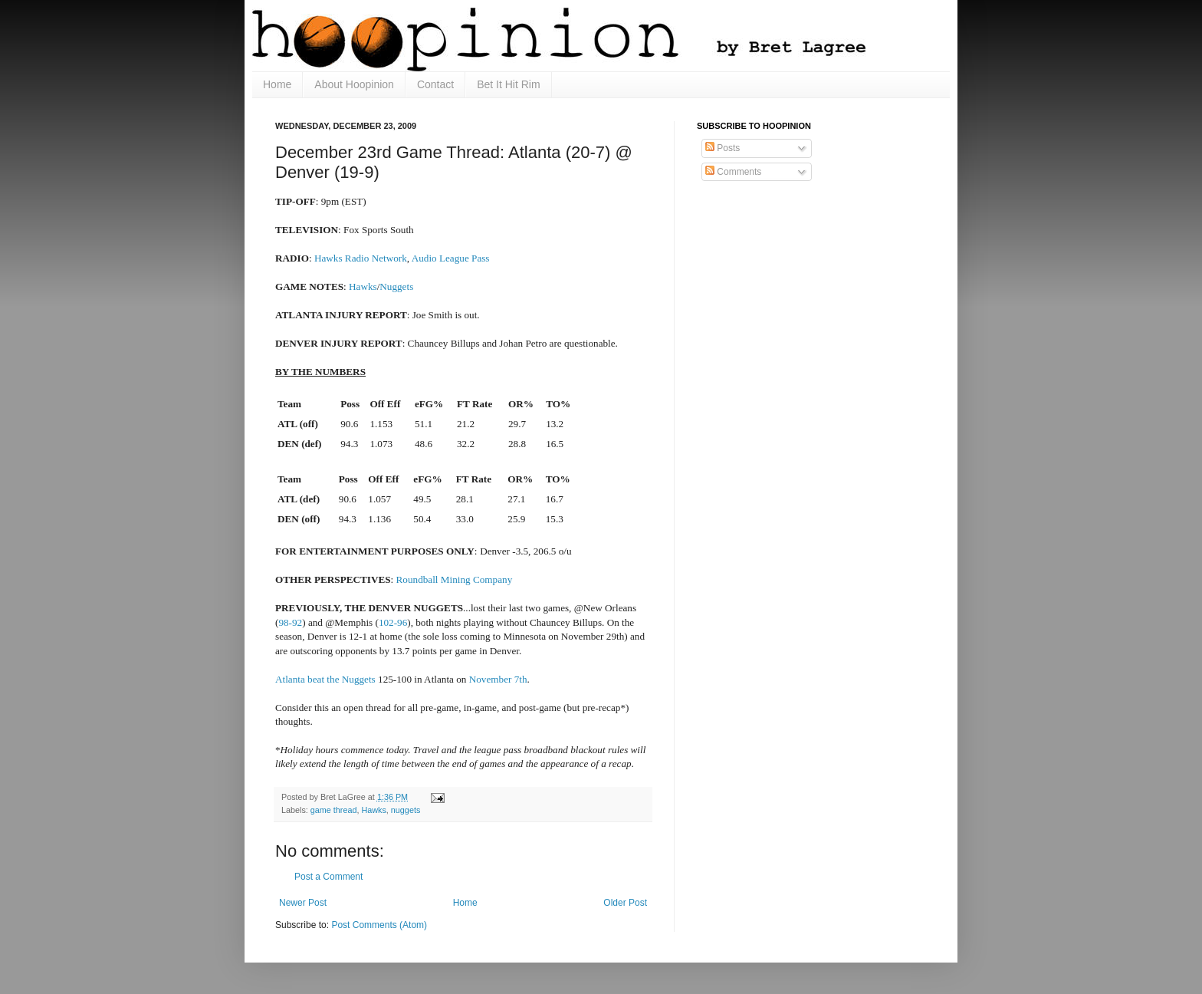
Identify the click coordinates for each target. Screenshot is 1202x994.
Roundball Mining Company (454, 579)
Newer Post (303, 902)
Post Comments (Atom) (379, 925)
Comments (733, 171)
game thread (333, 810)
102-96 (393, 622)
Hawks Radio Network (360, 258)
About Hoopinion (354, 84)
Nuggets (396, 286)
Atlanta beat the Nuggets (325, 679)
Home (277, 84)
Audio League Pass (451, 258)
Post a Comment (328, 876)
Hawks (363, 286)
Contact (435, 84)
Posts (722, 148)
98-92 (290, 622)
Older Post (625, 902)
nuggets (405, 810)
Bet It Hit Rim (508, 84)
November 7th (498, 679)
